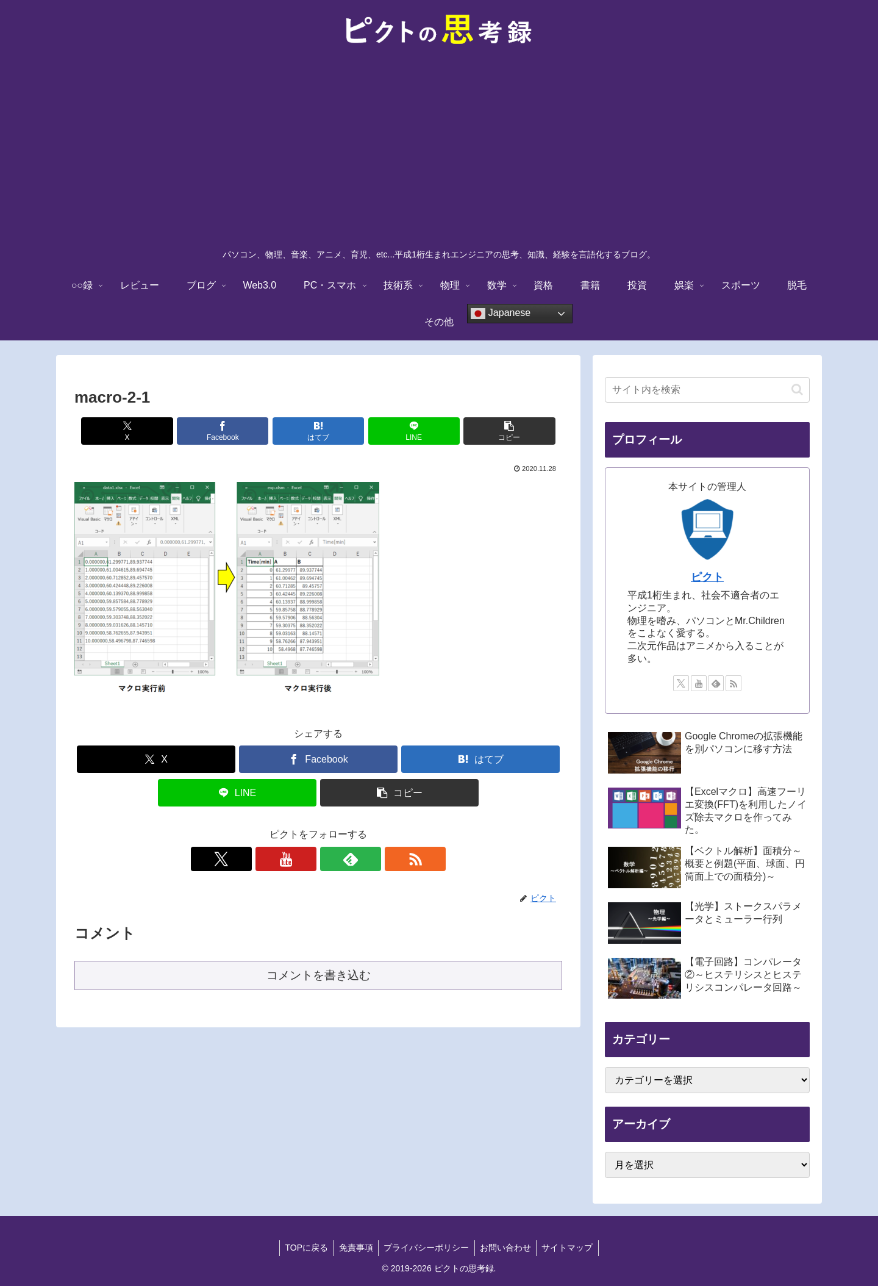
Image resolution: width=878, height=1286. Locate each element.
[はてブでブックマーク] (318, 431)
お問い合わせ (507, 1247)
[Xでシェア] (154, 431)
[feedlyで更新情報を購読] (332, 859)
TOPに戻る (302, 1247)
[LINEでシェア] (400, 431)
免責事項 (354, 1247)
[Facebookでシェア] (237, 431)
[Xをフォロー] (276, 859)
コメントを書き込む (318, 975)
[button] (482, 431)
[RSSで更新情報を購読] (360, 859)
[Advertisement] (439, 150)
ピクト (707, 577)
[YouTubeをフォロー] (304, 859)
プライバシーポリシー (426, 1247)
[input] (707, 390)
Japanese (500, 313)
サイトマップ (571, 1247)
